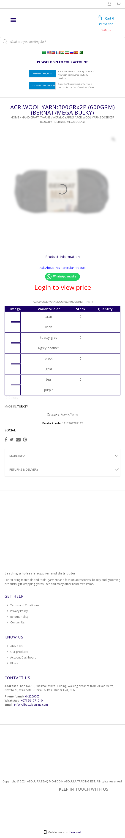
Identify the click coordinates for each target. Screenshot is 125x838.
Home (15, 117)
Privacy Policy (19, 611)
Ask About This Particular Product (62, 268)
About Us (16, 646)
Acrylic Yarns (63, 117)
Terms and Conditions (24, 605)
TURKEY (22, 406)
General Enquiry (42, 73)
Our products (19, 652)
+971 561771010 (32, 700)
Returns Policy (19, 617)
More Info (17, 456)
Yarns (46, 117)
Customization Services (42, 85)
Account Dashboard (23, 657)
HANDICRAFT (30, 117)
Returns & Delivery (23, 469)
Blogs (14, 663)
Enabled (75, 832)
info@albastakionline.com (31, 705)
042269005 (32, 696)
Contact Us (17, 622)
